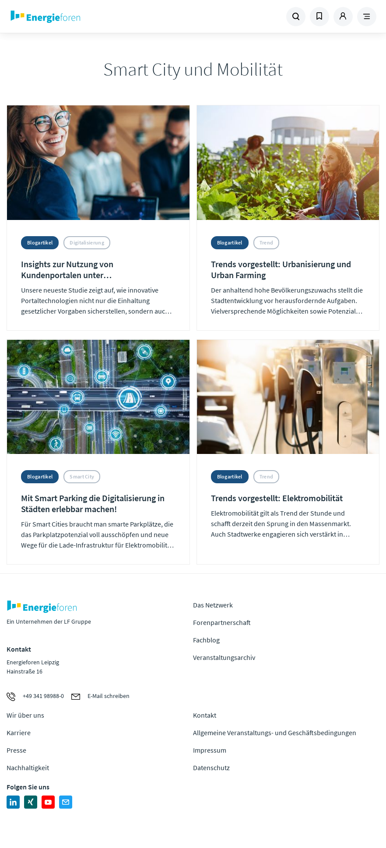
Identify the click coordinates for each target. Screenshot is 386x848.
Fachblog (206, 639)
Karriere (19, 732)
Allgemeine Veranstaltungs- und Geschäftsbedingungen (274, 732)
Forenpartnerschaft (222, 622)
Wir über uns (25, 715)
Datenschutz (211, 767)
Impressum (209, 750)
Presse (16, 750)
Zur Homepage (77, 17)
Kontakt (204, 715)
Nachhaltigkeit (28, 767)
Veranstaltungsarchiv (224, 657)
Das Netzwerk (213, 604)
